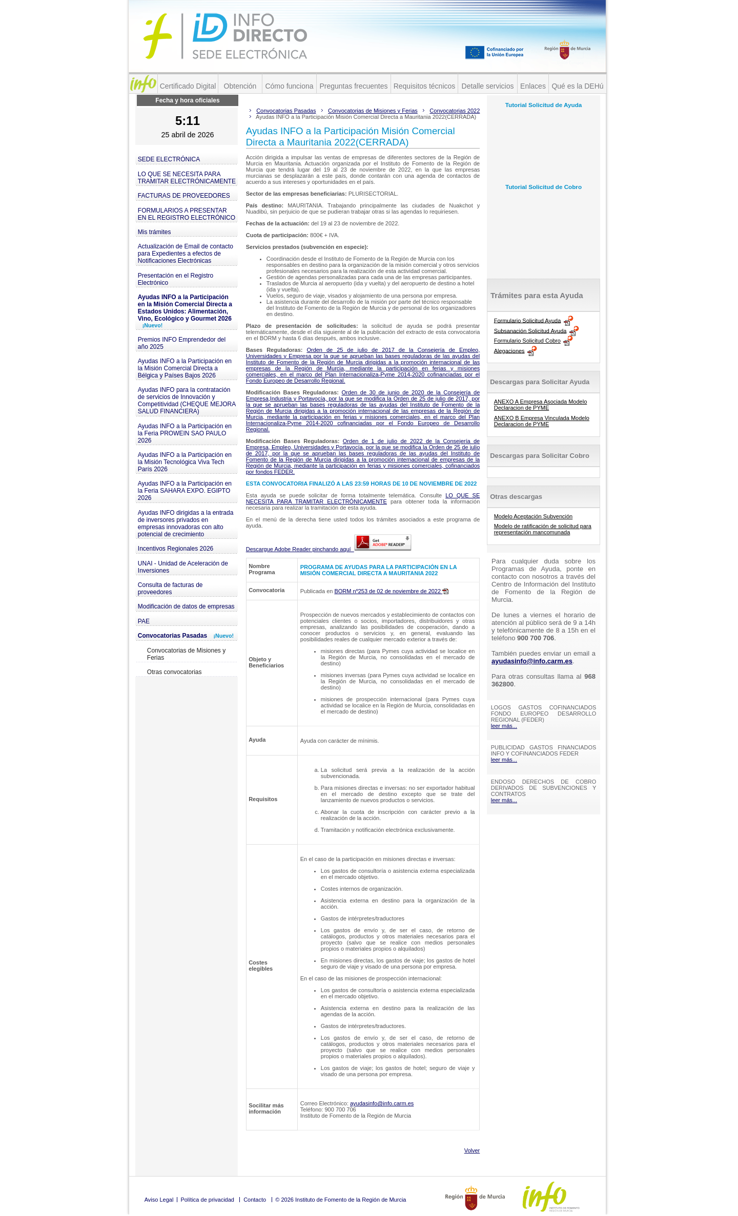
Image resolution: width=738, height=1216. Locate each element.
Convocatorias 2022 (454, 111)
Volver (472, 1150)
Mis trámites (154, 232)
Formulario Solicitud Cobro (527, 341)
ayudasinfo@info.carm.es (382, 1103)
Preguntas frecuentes (353, 86)
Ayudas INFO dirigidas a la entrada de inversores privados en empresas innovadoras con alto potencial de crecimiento (186, 523)
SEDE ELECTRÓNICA (169, 159)
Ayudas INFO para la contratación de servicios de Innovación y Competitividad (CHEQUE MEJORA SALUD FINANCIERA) (187, 400)
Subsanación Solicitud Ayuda (530, 330)
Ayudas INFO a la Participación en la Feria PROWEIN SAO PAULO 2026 (185, 433)
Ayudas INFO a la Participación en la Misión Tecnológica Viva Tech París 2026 (185, 462)
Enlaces (533, 86)
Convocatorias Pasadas (186, 635)
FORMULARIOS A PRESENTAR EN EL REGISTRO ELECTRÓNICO (186, 214)
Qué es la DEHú (577, 86)
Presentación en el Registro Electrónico (175, 279)
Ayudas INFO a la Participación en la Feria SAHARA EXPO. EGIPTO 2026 (185, 490)
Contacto (254, 1200)
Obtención (240, 86)
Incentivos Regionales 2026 (175, 548)
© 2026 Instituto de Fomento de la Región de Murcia (340, 1200)
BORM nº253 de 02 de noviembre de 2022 (391, 591)
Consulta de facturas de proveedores (170, 588)
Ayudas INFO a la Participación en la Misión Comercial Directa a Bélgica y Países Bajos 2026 (185, 368)
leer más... (504, 726)
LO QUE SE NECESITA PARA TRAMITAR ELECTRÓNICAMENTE (187, 178)
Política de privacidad (207, 1200)
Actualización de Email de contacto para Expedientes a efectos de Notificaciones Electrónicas (185, 253)
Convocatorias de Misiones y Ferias (186, 654)
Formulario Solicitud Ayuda (527, 320)
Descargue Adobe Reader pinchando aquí (329, 549)
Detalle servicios (488, 86)
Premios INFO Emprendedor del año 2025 (181, 343)
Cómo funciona (289, 86)
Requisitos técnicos (425, 86)
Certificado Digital (188, 86)
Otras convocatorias (174, 672)
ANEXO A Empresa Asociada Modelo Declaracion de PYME (540, 405)
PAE (144, 621)
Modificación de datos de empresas (186, 606)
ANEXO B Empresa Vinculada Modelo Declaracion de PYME (541, 421)
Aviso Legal (159, 1200)
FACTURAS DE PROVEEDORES (184, 195)
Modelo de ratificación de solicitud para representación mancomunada (542, 529)
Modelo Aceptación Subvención (533, 516)
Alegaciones (509, 350)
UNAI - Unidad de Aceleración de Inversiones (183, 567)
